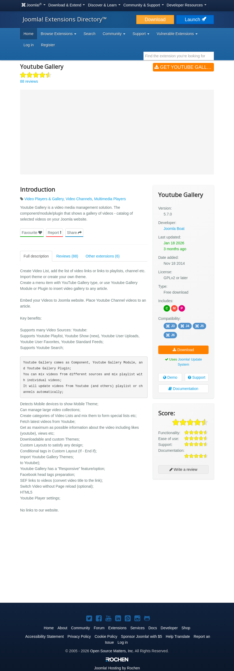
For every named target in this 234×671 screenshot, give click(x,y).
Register (48, 45)
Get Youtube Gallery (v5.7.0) (184, 67)
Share (74, 232)
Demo (170, 377)
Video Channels (79, 199)
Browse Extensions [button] (58, 34)
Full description (36, 256)
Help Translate (178, 636)
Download (155, 19)
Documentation (183, 388)
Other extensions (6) (103, 256)
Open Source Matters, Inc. (112, 651)
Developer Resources (187, 5)
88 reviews (29, 81)
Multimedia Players (110, 199)
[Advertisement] (183, 517)
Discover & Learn (104, 5)
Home (28, 34)
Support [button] (141, 34)
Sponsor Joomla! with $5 (141, 636)
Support (196, 377)
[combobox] (179, 56)
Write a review (183, 469)
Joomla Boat (174, 228)
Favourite (32, 232)
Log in (29, 45)
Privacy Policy (79, 636)
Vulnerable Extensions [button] (177, 34)
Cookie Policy (106, 636)
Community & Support (143, 5)
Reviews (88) (67, 256)
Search (89, 34)
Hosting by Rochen (117, 668)
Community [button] (114, 34)
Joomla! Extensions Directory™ (65, 19)
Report (54, 232)
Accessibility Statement (44, 636)
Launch (195, 19)
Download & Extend (66, 5)
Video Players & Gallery (44, 199)
